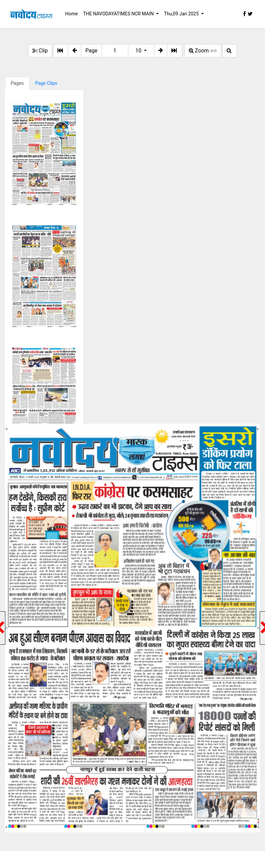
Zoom (203, 50)
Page (91, 50)
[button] (74, 50)
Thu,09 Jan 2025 (182, 13)
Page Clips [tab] (46, 83)
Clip (40, 50)
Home (71, 13)
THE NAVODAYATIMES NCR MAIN (119, 13)
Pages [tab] (17, 83)
